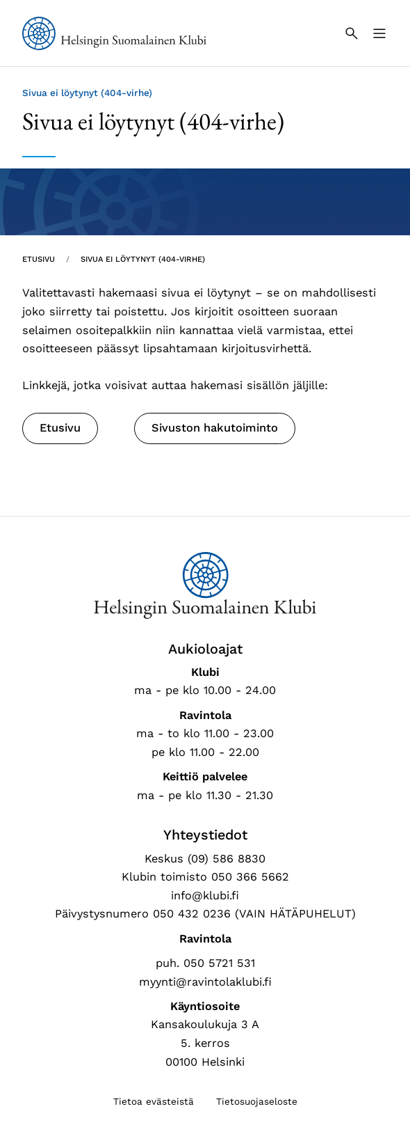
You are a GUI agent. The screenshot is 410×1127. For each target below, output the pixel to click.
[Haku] (351, 33)
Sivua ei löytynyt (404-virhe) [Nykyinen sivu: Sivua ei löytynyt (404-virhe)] (143, 259)
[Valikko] (379, 33)
